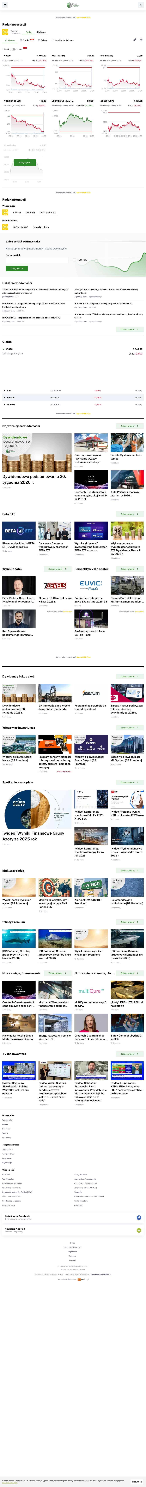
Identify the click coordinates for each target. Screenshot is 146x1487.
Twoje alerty (7, 1150)
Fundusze (6, 1129)
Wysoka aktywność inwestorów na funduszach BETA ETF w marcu (90, 547)
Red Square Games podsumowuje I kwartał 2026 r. (16, 635)
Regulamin (72, 1252)
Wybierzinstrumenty (15, 32)
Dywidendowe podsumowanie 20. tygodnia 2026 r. (13, 709)
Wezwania (78, 1192)
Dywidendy (6, 1138)
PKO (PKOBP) (106, 56)
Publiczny (80, 260)
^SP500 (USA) (107, 101)
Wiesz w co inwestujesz (11, 1197)
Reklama (72, 1256)
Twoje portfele (8, 1154)
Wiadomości (7, 1120)
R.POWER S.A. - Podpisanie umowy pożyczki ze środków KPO (31, 318)
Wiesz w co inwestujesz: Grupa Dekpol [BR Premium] (89, 760)
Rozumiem (137, 1482)
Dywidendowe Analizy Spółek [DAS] (17, 1192)
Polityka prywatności (72, 1247)
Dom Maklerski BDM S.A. (101, 1275)
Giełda (5, 1124)
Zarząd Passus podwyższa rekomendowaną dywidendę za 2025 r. (127, 709)
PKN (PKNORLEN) (12, 101)
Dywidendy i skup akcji (11, 1188)
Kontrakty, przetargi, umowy (85, 1183)
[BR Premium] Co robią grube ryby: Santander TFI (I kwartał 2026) (127, 955)
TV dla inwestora (81, 1201)
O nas (72, 1243)
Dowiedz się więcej (10, 1483)
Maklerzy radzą (8, 1205)
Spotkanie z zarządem (11, 1201)
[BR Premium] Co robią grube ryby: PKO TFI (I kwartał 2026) (16, 955)
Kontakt (72, 1260)
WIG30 (7, 56)
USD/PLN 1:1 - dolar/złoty (64, 101)
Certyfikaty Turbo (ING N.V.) (85, 1188)
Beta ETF (6, 1175)
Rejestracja (7, 1163)
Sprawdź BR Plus (83, 18)
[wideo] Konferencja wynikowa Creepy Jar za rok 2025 (89, 852)
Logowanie (6, 1158)
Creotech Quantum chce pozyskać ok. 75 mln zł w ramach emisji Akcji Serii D (90, 1039)
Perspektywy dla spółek (12, 1183)
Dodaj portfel (17, 268)
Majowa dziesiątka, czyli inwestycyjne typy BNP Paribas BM (53, 903)
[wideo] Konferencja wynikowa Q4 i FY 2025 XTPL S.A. (89, 815)
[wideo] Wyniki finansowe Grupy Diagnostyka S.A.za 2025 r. (126, 852)
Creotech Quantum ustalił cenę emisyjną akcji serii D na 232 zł (90, 495)
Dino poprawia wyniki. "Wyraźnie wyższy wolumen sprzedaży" (87, 459)
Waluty (5, 1133)
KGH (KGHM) (58, 56)
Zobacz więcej (129, 329)
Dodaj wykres (24, 162)
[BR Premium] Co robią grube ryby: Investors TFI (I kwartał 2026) (54, 955)
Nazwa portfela (37, 258)
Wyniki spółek (8, 1179)
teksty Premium (80, 1175)
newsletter (78, 1205)
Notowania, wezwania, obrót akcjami (89, 1197)
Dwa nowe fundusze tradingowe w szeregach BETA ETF (53, 547)
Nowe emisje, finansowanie (85, 1179)
